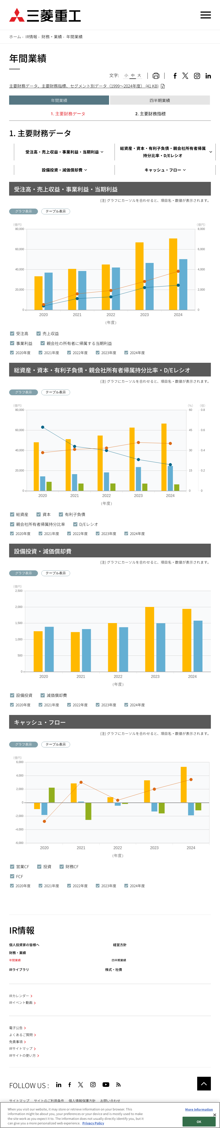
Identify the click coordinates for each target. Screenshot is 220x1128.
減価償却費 (54, 695)
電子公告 (16, 1027)
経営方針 (120, 945)
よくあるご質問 (21, 1034)
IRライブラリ (19, 969)
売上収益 (48, 333)
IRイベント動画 (20, 1002)
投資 (44, 866)
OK (199, 1121)
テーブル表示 (56, 211)
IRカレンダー (19, 995)
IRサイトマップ (20, 1048)
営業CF (19, 866)
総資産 (19, 514)
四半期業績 (160, 100)
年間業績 (59, 100)
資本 (44, 514)
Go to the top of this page (204, 1083)
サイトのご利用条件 (49, 1100)
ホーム (15, 36)
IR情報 (31, 36)
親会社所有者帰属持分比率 (37, 524)
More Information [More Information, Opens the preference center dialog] (199, 1109)
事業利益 (21, 343)
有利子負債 (72, 514)
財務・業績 (52, 36)
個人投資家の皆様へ (24, 945)
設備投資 (21, 695)
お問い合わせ (110, 1100)
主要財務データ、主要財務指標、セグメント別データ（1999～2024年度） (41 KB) (84, 86)
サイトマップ (19, 1100)
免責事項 (16, 1041)
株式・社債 (113, 969)
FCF (16, 876)
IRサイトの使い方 (22, 1055)
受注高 (19, 333)
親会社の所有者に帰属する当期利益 (76, 343)
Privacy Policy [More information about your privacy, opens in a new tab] (93, 1123)
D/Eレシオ (85, 524)
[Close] (214, 1114)
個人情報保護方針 (82, 1100)
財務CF (69, 866)
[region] (110, 1115)
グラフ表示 (23, 211)
